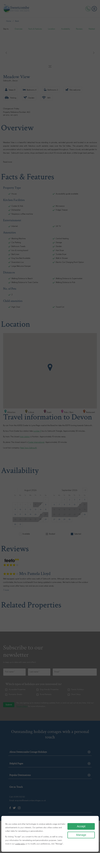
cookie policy (20, 844)
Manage (81, 834)
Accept (81, 826)
